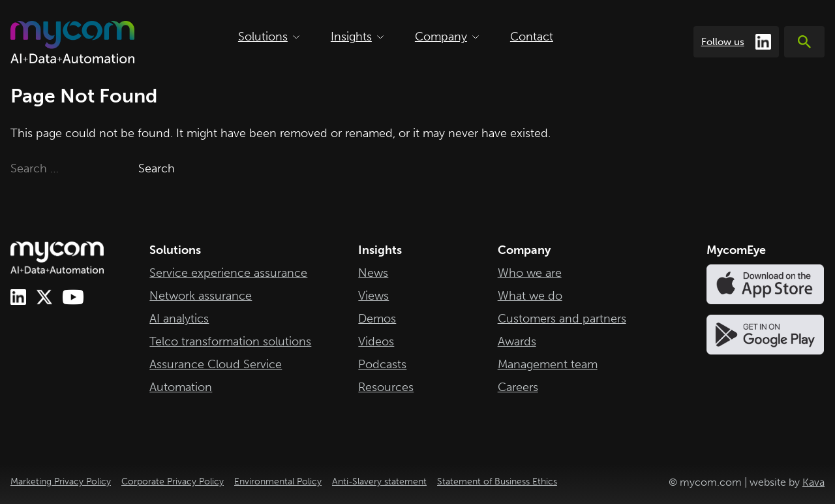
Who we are (530, 273)
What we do (530, 296)
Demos (377, 318)
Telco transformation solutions (230, 341)
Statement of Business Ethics (497, 481)
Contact (531, 36)
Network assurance (200, 296)
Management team (548, 364)
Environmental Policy (278, 481)
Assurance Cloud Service (215, 364)
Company (447, 36)
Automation (180, 387)
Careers (518, 387)
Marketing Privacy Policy (60, 481)
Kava (813, 482)
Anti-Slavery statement (379, 481)
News (373, 273)
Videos (376, 341)
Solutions (268, 36)
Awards (517, 341)
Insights (357, 36)
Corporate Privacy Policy (172, 481)
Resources (386, 387)
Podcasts (382, 364)
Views (373, 296)
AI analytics (179, 318)
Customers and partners (562, 318)
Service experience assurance (228, 273)
